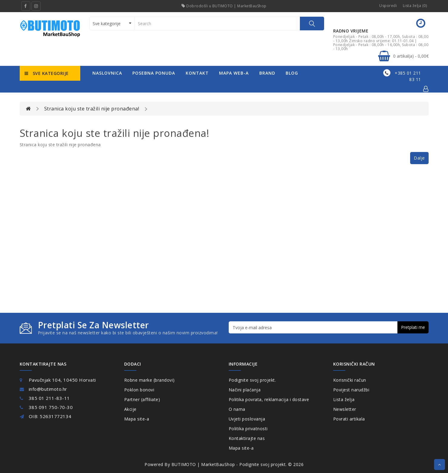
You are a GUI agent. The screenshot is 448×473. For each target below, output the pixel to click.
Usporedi (388, 5)
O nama (237, 409)
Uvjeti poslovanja (247, 419)
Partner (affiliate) (142, 399)
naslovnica (107, 73)
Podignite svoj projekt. (252, 380)
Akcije (130, 409)
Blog (292, 73)
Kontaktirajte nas (247, 438)
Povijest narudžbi (351, 390)
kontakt (197, 73)
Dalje (419, 158)
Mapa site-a (136, 419)
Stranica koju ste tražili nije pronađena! (91, 108)
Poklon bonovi (139, 390)
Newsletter (344, 409)
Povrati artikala (349, 419)
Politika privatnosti (248, 428)
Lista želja (344, 399)
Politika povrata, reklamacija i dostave (269, 399)
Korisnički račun (349, 380)
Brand (267, 73)
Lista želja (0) (415, 5)
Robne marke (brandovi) (149, 380)
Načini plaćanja (245, 390)
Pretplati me (413, 327)
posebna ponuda (153, 73)
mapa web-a (234, 73)
